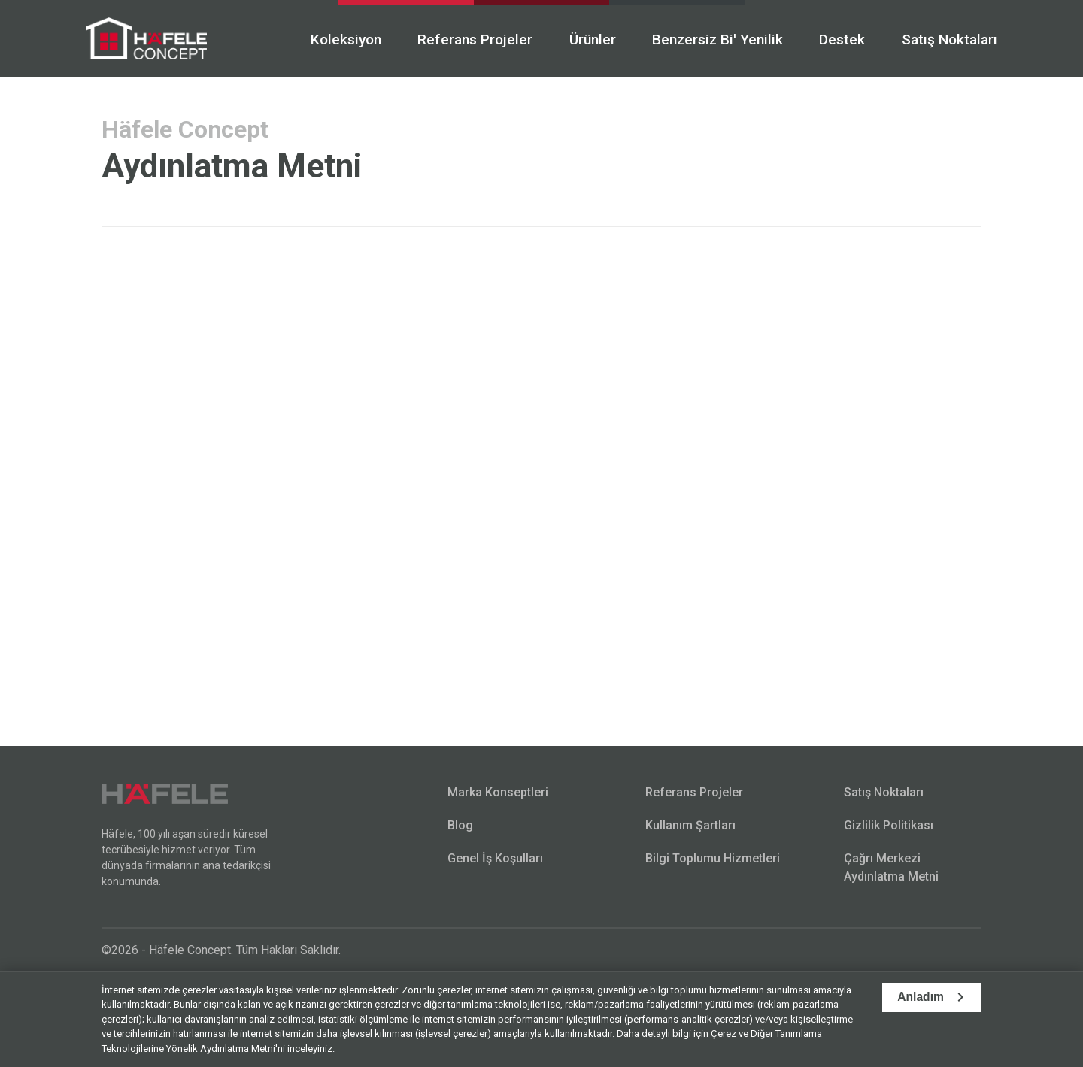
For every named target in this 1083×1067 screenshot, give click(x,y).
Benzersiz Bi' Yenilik (699, 39)
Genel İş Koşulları (495, 857)
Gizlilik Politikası (888, 824)
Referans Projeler (455, 39)
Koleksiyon (325, 39)
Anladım (919, 997)
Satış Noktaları (933, 39)
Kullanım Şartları (690, 824)
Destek (825, 39)
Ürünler (573, 39)
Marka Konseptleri (497, 791)
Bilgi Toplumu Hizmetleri (712, 857)
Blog (460, 824)
